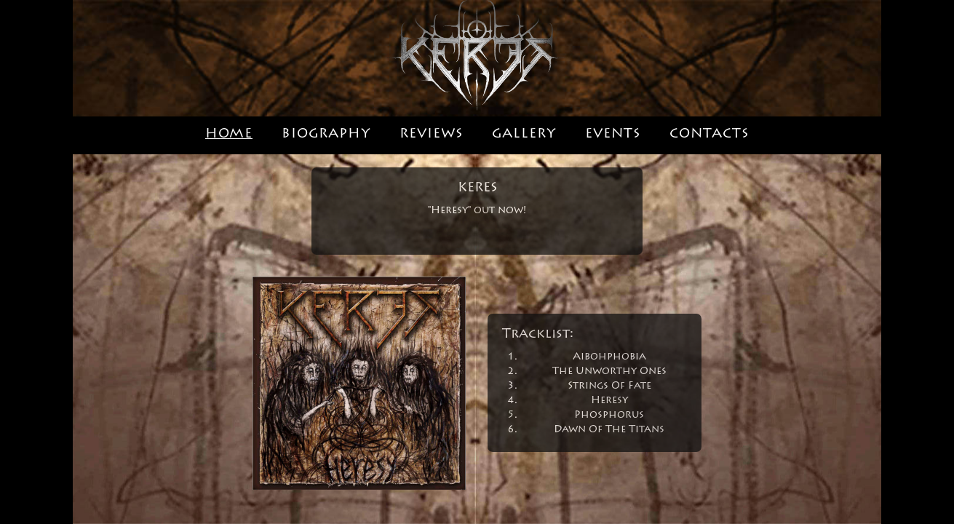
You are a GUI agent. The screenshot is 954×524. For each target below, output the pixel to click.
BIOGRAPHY (326, 134)
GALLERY (524, 134)
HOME (229, 134)
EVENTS (612, 134)
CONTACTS (709, 134)
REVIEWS (431, 134)
